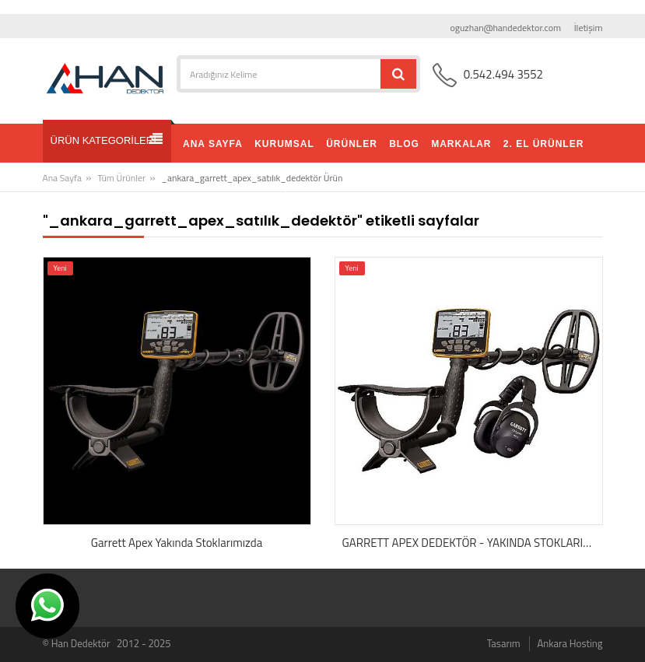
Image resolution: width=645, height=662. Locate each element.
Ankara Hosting (570, 643)
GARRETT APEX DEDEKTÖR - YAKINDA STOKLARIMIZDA (472, 543)
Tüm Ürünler (121, 177)
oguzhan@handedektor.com (505, 27)
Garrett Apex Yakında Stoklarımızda (177, 543)
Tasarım (504, 643)
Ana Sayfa (62, 177)
